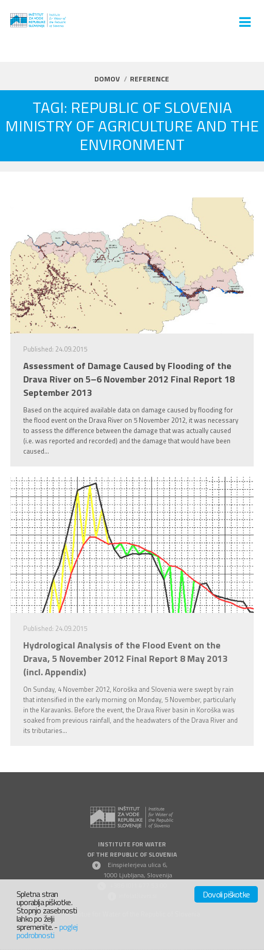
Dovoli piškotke (226, 894)
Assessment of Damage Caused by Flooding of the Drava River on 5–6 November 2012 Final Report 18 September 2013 (129, 379)
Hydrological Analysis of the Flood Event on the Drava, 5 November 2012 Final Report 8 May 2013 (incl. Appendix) (125, 659)
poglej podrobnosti (46, 931)
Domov (107, 78)
